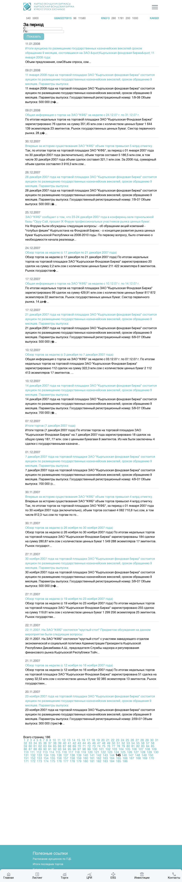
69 (74, 746)
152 (32, 758)
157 (65, 758)
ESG (113, 875)
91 (50, 749)
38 (54, 743)
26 (132, 740)
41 (69, 743)
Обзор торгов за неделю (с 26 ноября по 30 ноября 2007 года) (69, 528)
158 (72, 758)
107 (140, 749)
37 (50, 743)
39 (59, 743)
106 (134, 749)
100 (94, 749)
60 (30, 746)
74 (99, 746)
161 (92, 758)
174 (46, 761)
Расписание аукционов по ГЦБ (52, 859)
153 (39, 758)
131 (26, 755)
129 (149, 752)
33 (30, 743)
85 (152, 746)
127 (136, 752)
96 (74, 749)
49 (108, 743)
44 (84, 743)
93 (59, 749)
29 (147, 740)
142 (98, 755)
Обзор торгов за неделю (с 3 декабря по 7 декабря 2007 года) (69, 354)
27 (137, 740)
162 (98, 758)
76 (108, 746)
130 (155, 752)
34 (35, 743)
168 (138, 758)
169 (144, 758)
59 (25, 746)
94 (64, 749)
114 (51, 752)
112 (38, 752)
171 (26, 761)
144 (111, 755)
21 (108, 740)
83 (143, 746)
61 (35, 746)
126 (129, 752)
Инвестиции (141, 875)
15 (78, 740)
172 (32, 761)
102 (107, 749)
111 (32, 752)
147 (130, 755)
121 (96, 752)
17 (88, 740)
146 (124, 755)
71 (84, 746)
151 (26, 758)
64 (50, 746)
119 (83, 752)
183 (105, 761)
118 (77, 752)
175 (52, 761)
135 (52, 755)
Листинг (37, 875)
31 (156, 740)
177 (65, 761)
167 (131, 758)
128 (142, 752)
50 (113, 743)
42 (74, 743)
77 (113, 746)
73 (94, 746)
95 (69, 749)
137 (65, 755)
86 (25, 749)
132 (32, 755)
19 (98, 740)
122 (103, 752)
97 (79, 749)
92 (54, 749)
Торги (64, 875)
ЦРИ (89, 875)
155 (52, 758)
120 (90, 752)
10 (54, 740)
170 (151, 758)
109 (154, 749)
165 (118, 758)
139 (78, 755)
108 (147, 749)
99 (89, 749)
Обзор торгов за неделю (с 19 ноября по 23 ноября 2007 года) (69, 599)
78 (118, 746)
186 (125, 761)
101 (101, 749)
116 (64, 752)
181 (92, 761)
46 (94, 743)
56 (143, 743)
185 (118, 761)
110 (26, 752)
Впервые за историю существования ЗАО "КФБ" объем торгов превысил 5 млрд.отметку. (89, 146)
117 (70, 752)
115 (58, 752)
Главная (8, 875)
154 (46, 758)
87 (30, 749)
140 (85, 755)
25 (127, 740)
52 (123, 743)
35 (40, 743)
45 (89, 743)
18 (93, 740)
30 (152, 740)
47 (99, 743)
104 (121, 749)
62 (40, 746)
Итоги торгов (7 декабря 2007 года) (50, 425)
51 (118, 743)
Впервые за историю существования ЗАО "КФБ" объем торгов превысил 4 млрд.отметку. (89, 497)
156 (59, 758)
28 (142, 740)
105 (127, 749)
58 (152, 743)
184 (111, 761)
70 (79, 746)
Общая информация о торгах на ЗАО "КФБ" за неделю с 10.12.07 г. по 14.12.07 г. (82, 283)
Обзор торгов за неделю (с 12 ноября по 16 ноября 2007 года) (69, 665)
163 (105, 758)
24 (122, 740)
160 (85, 758)
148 (137, 755)
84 (147, 746)
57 (147, 743)
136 (59, 755)
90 (45, 749)
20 (103, 740)
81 (133, 746)
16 (83, 740)
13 (68, 740)
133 (39, 755)
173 (39, 761)
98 (84, 749)
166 (125, 758)
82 (138, 746)
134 (46, 755)
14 (73, 740)
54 (133, 743)
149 (144, 755)
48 (103, 743)
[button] (33, 36)
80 (128, 746)
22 (112, 740)
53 (128, 743)
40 (64, 743)
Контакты (174, 875)
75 (103, 746)
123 (109, 752)
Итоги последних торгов (48, 864)
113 (45, 752)
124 (116, 752)
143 (105, 755)
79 (123, 746)
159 (78, 758)
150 (150, 755)
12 (63, 740)
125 (123, 752)
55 (138, 743)
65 (54, 746)
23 (117, 740)
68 (69, 746)
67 (64, 746)
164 (111, 758)
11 (59, 740)
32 (25, 743)
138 (72, 755)
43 (79, 743)
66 (59, 746)
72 (89, 746)
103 (114, 749)
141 (92, 755)
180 (85, 761)
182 (98, 761)
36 (45, 743)
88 (35, 749)
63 (45, 746)
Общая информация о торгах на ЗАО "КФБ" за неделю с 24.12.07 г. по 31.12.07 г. (82, 115)
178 (72, 761)
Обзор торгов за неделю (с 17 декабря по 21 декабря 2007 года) (71, 252)
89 (40, 749)
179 (78, 761)
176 (59, 761)
